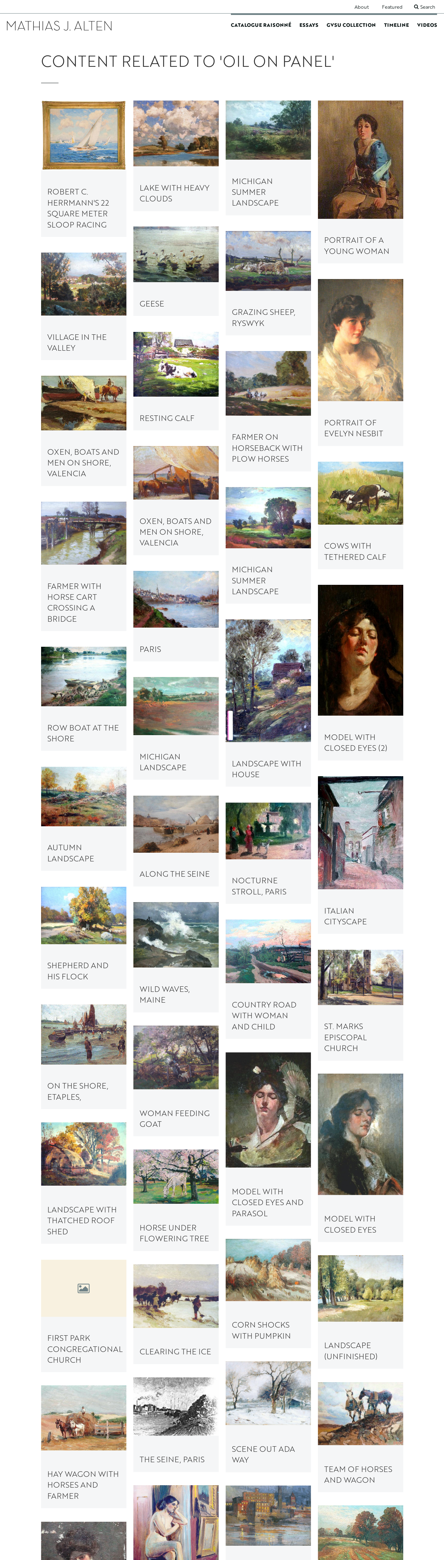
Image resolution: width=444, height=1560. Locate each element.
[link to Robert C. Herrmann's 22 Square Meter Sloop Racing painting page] (83, 169)
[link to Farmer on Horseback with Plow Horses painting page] (268, 411)
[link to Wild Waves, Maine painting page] (83, 775)
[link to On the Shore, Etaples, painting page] (176, 831)
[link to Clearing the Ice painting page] (176, 976)
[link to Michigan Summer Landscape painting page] (268, 158)
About (362, 6)
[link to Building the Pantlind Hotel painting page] (83, 1216)
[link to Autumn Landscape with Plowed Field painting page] (83, 1113)
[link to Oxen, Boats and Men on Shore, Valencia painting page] (83, 431)
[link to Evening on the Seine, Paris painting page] (360, 1359)
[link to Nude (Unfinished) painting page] (360, 1185)
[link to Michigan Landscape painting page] (268, 676)
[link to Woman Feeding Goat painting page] (83, 843)
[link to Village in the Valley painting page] (83, 306)
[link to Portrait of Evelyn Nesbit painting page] (360, 362)
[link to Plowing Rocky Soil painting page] (83, 1386)
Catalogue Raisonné (261, 25)
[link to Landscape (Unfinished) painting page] (268, 968)
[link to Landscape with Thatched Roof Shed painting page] (176, 907)
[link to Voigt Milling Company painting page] (268, 1247)
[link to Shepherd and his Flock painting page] (176, 760)
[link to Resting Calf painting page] (176, 381)
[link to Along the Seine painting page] (83, 707)
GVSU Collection (351, 25)
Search (427, 6)
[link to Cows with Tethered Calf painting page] (360, 515)
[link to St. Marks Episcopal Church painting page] (268, 819)
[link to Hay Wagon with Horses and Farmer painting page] (360, 1082)
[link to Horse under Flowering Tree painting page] (83, 908)
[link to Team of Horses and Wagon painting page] (176, 1040)
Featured (392, 6)
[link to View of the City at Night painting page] (176, 1108)
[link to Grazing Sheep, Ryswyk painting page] (268, 283)
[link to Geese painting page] (176, 271)
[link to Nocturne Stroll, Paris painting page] (268, 745)
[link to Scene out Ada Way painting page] (360, 1007)
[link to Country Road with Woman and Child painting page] (360, 783)
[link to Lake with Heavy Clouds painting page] (176, 156)
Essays (308, 25)
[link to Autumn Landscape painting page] (176, 692)
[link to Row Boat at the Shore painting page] (83, 645)
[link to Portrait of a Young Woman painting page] (360, 182)
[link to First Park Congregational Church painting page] (83, 984)
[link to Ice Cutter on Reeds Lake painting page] (176, 1174)
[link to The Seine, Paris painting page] (268, 1028)
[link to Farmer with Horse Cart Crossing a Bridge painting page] (83, 566)
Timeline (396, 25)
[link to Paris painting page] (268, 612)
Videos (427, 25)
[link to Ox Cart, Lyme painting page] (268, 1356)
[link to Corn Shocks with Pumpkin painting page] (360, 936)
